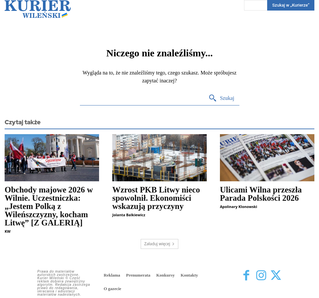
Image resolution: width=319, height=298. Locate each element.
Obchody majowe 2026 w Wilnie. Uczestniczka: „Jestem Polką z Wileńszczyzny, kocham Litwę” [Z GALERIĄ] (49, 206)
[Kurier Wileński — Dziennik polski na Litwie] (38, 9)
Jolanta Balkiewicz (128, 214)
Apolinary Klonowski (238, 206)
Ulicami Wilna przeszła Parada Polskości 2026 (261, 193)
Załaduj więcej (159, 244)
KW (8, 231)
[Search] (221, 98)
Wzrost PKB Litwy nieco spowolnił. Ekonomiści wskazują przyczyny (156, 198)
